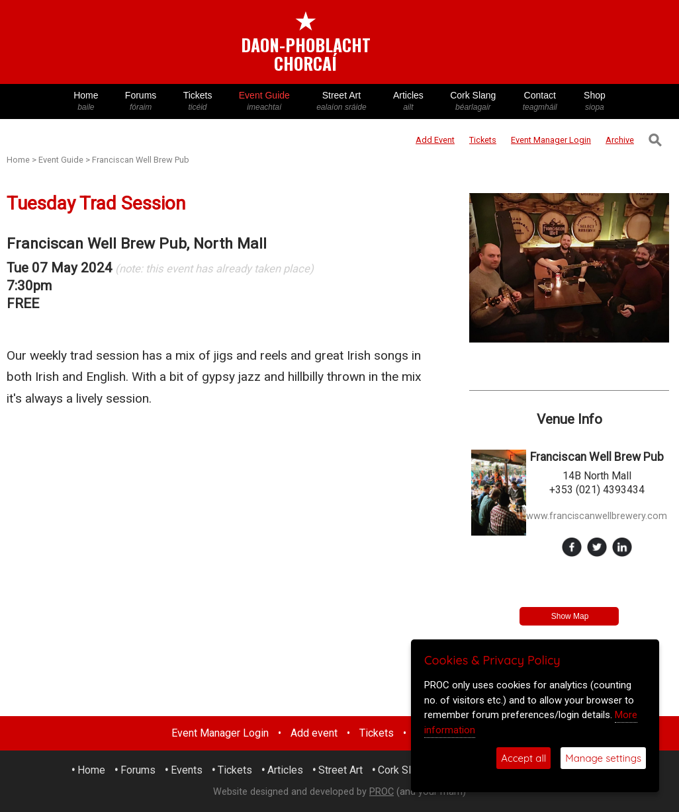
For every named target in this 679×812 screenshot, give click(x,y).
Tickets (197, 101)
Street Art (341, 101)
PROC (381, 791)
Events (187, 770)
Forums (140, 101)
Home (86, 101)
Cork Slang (473, 101)
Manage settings (603, 758)
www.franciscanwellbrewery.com (596, 516)
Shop (594, 101)
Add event (314, 733)
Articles (408, 101)
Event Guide (264, 101)
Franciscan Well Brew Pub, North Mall (137, 244)
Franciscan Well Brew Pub (140, 160)
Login (551, 140)
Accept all (523, 758)
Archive (620, 140)
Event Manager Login (220, 733)
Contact (540, 101)
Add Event (435, 140)
